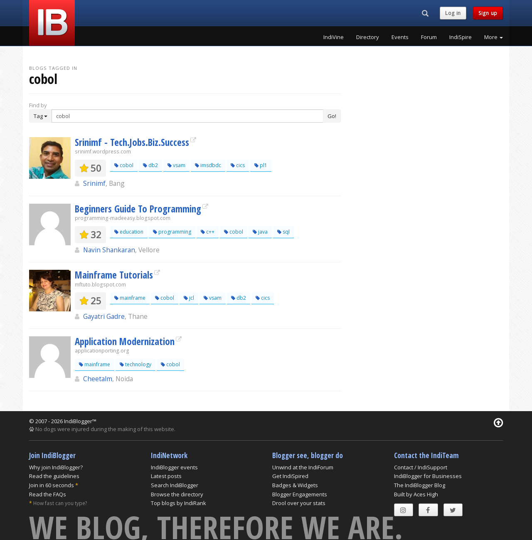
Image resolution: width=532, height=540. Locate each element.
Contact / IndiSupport (420, 467)
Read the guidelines (54, 476)
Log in (453, 13)
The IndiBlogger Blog (419, 485)
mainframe (129, 297)
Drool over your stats (298, 503)
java (260, 231)
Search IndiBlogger (174, 485)
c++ (207, 231)
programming (172, 231)
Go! (332, 116)
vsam (176, 165)
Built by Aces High (416, 494)
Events (400, 37)
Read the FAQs (47, 494)
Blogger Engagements (299, 494)
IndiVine (333, 37)
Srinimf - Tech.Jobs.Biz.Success (132, 142)
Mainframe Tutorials (114, 274)
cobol (123, 165)
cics (238, 165)
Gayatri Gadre (104, 316)
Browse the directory (177, 494)
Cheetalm (97, 378)
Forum (429, 37)
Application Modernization (125, 341)
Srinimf (94, 183)
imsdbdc (208, 165)
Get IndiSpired (290, 476)
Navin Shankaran (109, 249)
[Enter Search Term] (187, 116)
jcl (189, 297)
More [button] (493, 37)
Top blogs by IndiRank (178, 503)
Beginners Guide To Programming (138, 208)
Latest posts (166, 476)
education (128, 231)
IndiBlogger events (174, 467)
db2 (150, 165)
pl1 (260, 165)
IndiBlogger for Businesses (428, 476)
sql (283, 231)
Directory (367, 37)
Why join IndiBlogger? (56, 467)
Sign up (488, 13)
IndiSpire (460, 37)
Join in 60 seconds (51, 485)
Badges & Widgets (295, 485)
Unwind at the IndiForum (302, 467)
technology (135, 364)
